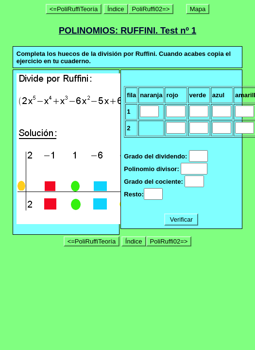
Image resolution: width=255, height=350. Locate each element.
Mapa (198, 9)
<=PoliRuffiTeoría (74, 9)
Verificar (181, 219)
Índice (115, 9)
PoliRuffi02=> (151, 9)
